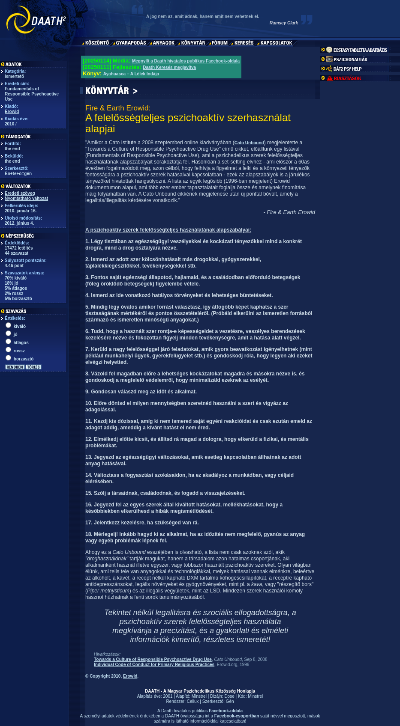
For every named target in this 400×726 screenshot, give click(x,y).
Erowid (12, 111)
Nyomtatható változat (26, 198)
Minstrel (199, 696)
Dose (229, 696)
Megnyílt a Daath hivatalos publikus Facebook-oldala (186, 61)
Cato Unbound (249, 142)
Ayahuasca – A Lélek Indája (131, 73)
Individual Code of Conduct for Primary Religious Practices (154, 664)
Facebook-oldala (226, 710)
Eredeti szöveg (20, 193)
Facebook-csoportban (236, 716)
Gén (230, 701)
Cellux (193, 701)
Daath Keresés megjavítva (169, 67)
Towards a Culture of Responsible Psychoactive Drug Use (153, 659)
